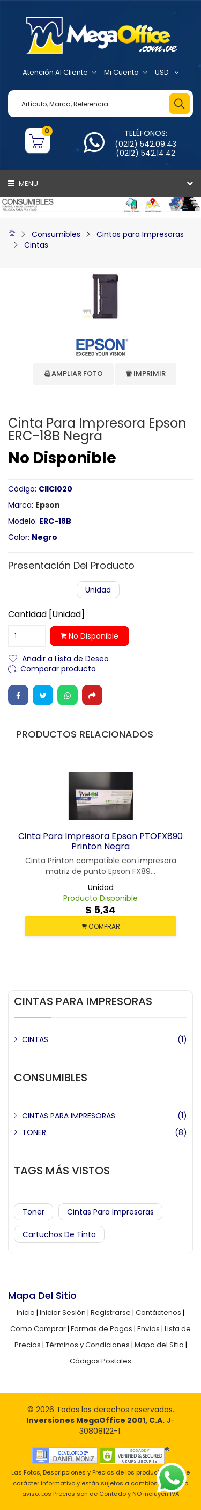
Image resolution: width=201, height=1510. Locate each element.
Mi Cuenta (125, 72)
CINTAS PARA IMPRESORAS (68, 1115)
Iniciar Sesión (63, 1312)
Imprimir (146, 374)
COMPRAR (100, 926)
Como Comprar (38, 1329)
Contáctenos (158, 1312)
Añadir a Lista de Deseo (65, 657)
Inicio (26, 1312)
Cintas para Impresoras (140, 234)
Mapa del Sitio (159, 1345)
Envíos (148, 1329)
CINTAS (35, 1039)
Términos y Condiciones (88, 1345)
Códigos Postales (100, 1361)
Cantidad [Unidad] (46, 614)
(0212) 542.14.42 (145, 153)
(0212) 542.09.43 (145, 144)
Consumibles (56, 234)
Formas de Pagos (101, 1329)
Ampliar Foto (73, 374)
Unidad (98, 589)
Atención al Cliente (59, 72)
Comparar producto (58, 668)
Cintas (36, 245)
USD (167, 72)
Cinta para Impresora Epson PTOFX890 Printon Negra (100, 841)
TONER (34, 1132)
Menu (23, 183)
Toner (33, 1211)
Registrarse (111, 1312)
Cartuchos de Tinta (59, 1234)
